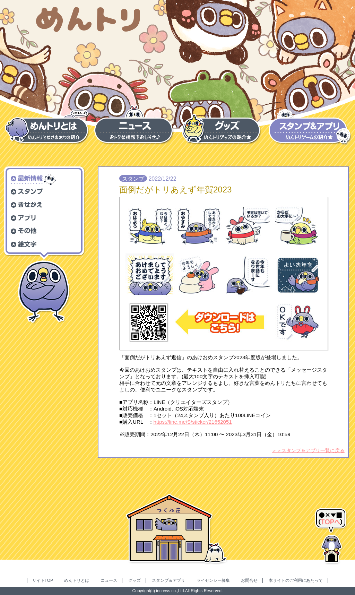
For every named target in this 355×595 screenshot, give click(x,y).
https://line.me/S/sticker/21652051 (193, 422)
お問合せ (249, 580)
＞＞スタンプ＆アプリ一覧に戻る (308, 450)
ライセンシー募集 (213, 580)
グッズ (134, 580)
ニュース (109, 580)
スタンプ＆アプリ (168, 580)
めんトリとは (76, 580)
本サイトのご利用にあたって (296, 580)
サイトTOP (42, 580)
